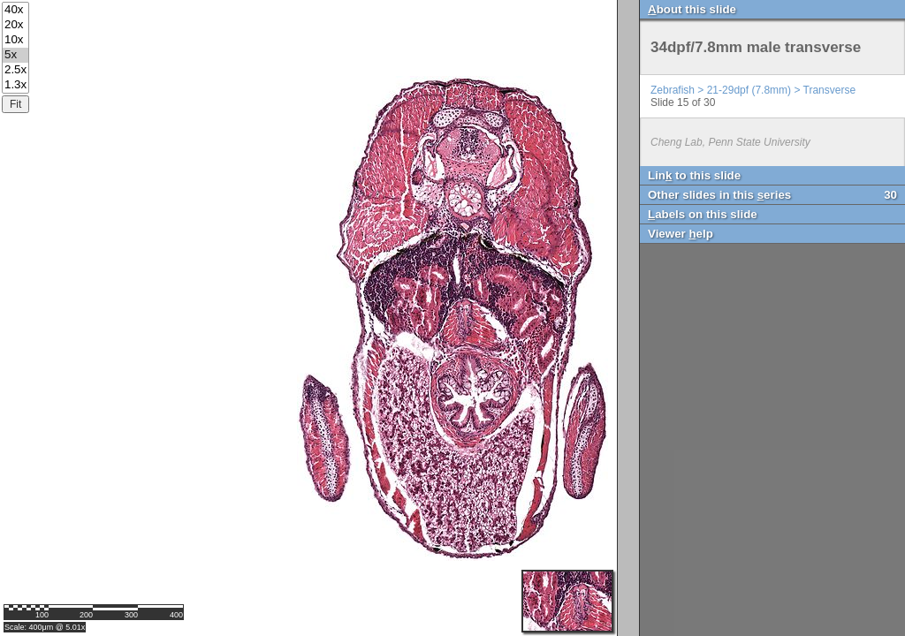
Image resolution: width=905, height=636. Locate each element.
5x (15, 55)
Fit (15, 104)
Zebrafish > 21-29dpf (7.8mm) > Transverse (753, 90)
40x (15, 10)
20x (15, 25)
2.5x (15, 70)
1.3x (15, 85)
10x (15, 40)
